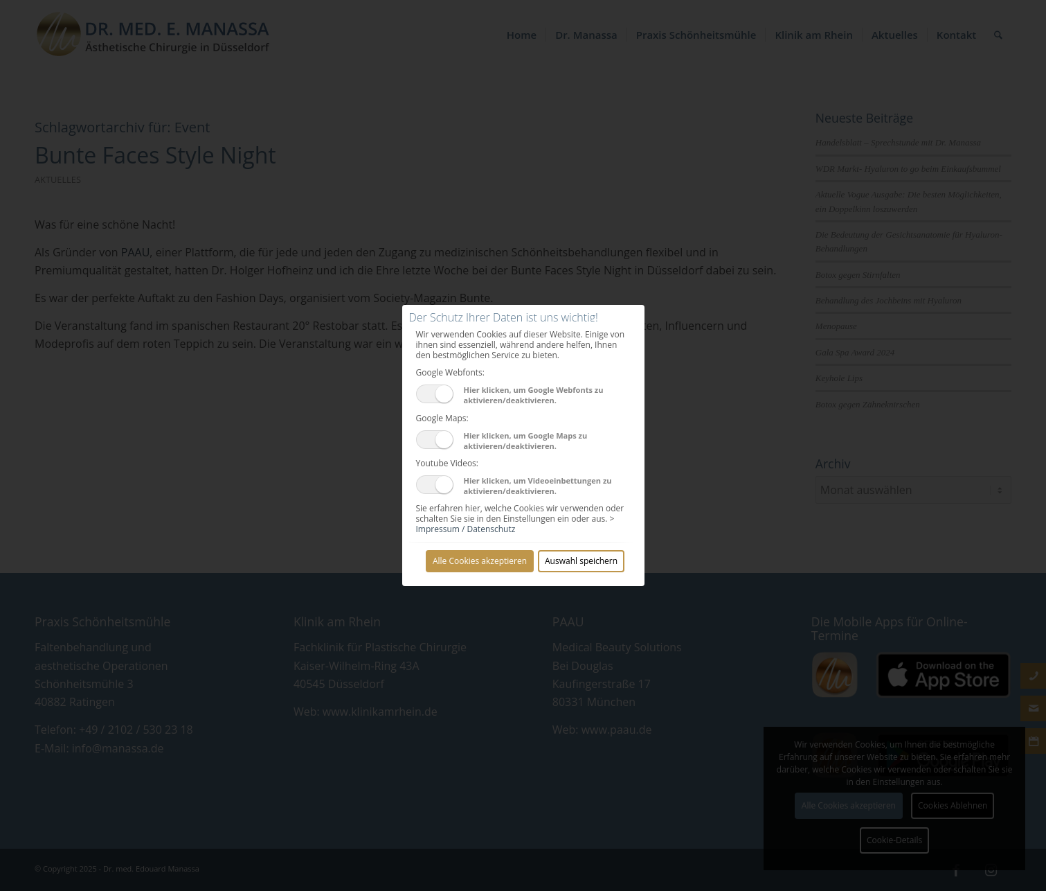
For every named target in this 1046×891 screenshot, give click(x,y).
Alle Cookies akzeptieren (480, 561)
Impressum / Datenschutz (466, 529)
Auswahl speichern (581, 561)
